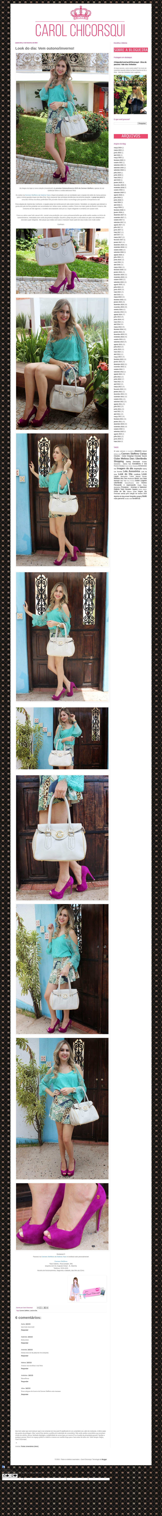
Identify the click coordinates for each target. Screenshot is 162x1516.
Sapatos (135, 489)
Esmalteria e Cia (139, 464)
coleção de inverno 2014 (138, 493)
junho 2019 (117, 175)
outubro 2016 (118, 250)
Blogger (104, 1459)
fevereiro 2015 (118, 299)
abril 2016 (117, 265)
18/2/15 (28, 1324)
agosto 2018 (118, 195)
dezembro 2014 (119, 304)
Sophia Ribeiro (143, 489)
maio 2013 (117, 352)
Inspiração (138, 469)
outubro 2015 (118, 279)
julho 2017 (117, 227)
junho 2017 (117, 230)
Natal (145, 478)
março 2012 (118, 387)
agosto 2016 (118, 255)
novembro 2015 (119, 277)
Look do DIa (33, 1310)
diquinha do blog (119, 496)
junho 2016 (117, 260)
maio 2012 (117, 382)
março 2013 (118, 357)
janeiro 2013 (118, 362)
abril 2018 (117, 205)
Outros (144, 483)
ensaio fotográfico (131, 496)
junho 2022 (117, 153)
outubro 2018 (118, 190)
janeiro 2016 (118, 272)
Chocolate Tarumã (140, 456)
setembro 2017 (119, 222)
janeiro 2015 (118, 302)
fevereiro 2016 (118, 270)
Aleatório (138, 451)
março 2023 (118, 150)
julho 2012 (117, 377)
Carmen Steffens (24, 1310)
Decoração (136, 461)
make (115, 498)
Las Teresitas (118, 471)
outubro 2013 (118, 339)
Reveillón (128, 489)
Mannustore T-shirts (127, 476)
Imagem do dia (125, 468)
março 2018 (118, 207)
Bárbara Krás (117, 454)
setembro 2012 (119, 372)
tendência (136, 498)
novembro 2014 (119, 307)
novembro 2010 (119, 426)
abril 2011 (117, 414)
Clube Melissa (121, 458)
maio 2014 (117, 322)
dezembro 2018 (119, 185)
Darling (128, 461)
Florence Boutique (119, 466)
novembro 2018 (119, 187)
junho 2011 (117, 409)
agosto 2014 (118, 314)
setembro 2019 (119, 170)
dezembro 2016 (119, 245)
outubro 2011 (118, 399)
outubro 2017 (118, 220)
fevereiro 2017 (118, 240)
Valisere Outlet (131, 491)
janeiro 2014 (118, 332)
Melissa (117, 478)
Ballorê (145, 451)
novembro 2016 (119, 247)
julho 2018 (117, 197)
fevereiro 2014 (118, 329)
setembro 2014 (119, 312)
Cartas (143, 453)
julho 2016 (117, 257)
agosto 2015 (118, 284)
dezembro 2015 (119, 275)
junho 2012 (117, 379)
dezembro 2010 (119, 424)
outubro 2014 (118, 309)
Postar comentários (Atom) (29, 1446)
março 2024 (118, 148)
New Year (123, 480)
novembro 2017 (119, 217)
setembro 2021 (119, 165)
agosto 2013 (118, 344)
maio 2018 (117, 202)
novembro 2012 (119, 367)
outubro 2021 (118, 162)
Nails (141, 478)
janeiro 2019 (118, 182)
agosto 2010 (118, 434)
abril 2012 (117, 384)
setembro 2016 (119, 252)
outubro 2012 (118, 369)
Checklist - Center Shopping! (124, 456)
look (144, 496)
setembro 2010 (119, 431)
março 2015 (118, 297)
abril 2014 (117, 324)
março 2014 (118, 327)
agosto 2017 (118, 225)
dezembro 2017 (119, 215)
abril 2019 (117, 180)
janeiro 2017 (118, 242)
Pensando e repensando (125, 485)
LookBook (137, 474)
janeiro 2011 (118, 421)
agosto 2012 (118, 374)
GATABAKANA (142, 466)
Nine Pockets (130, 480)
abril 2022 (117, 155)
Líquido (116, 476)
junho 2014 (117, 319)
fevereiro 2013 (118, 359)
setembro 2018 (119, 192)
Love (144, 474)
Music (137, 478)
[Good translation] (6, 1476)
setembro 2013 (119, 342)
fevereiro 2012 (118, 389)
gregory (139, 496)
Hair (115, 468)
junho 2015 (117, 289)
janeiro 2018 (118, 212)
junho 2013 (117, 349)
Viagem (140, 491)
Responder (24, 1330)
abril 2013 (117, 354)
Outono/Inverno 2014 (132, 483)
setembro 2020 (119, 167)
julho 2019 (117, 172)
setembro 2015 (119, 282)
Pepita (139, 485)
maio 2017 (117, 232)
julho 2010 (117, 436)
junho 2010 (117, 439)
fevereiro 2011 (118, 419)
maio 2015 (117, 292)
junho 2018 (117, 200)
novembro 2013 (119, 337)
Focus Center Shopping (131, 466)
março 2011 (118, 416)
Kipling (145, 468)
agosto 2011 (118, 404)
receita (127, 498)
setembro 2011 (119, 402)
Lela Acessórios (131, 471)
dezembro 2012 (119, 364)
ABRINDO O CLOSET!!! (127, 451)
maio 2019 (117, 177)
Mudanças (131, 478)
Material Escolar (141, 476)
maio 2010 (117, 441)
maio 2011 (117, 411)
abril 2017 (117, 235)
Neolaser (117, 481)
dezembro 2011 (119, 394)
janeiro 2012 (118, 392)
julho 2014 (117, 317)
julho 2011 (117, 406)
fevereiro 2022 (118, 160)
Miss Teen (124, 478)
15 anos (116, 451)
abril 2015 (117, 294)
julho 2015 (117, 287)
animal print (125, 493)
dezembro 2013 (119, 334)
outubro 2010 (118, 429)
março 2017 (118, 237)
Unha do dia (119, 491)
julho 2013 (117, 347)
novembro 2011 (119, 397)
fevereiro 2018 (118, 210)
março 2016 (118, 267)
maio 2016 (117, 262)
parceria (121, 498)
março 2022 (118, 157)
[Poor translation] (14, 1476)
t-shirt (130, 498)
